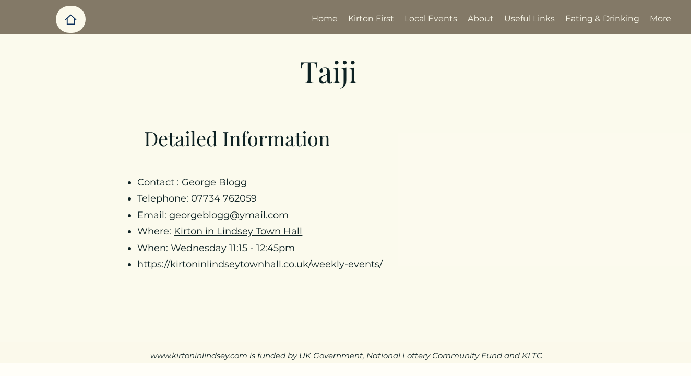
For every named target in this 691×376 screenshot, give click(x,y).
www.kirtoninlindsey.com (198, 355)
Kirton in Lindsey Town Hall (238, 231)
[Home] (71, 19)
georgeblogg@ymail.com (229, 215)
